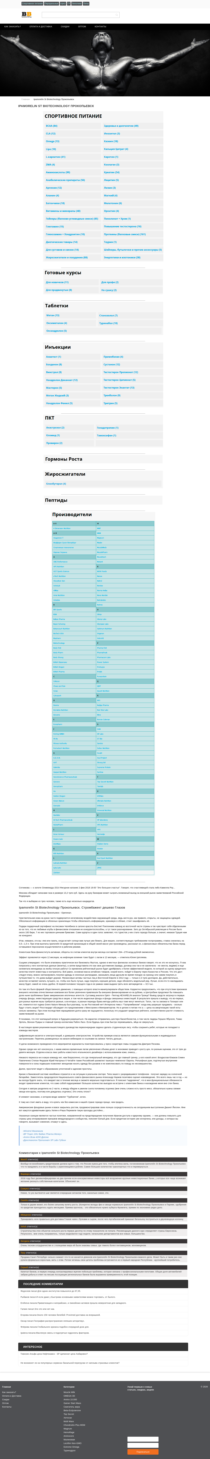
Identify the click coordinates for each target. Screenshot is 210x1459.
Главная (6, 1387)
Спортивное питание (32, 3)
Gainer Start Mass (72, 1403)
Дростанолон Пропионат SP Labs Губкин (45, 1140)
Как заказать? (12, 26)
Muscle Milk (69, 1392)
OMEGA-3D (69, 1396)
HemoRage (69, 1432)
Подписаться (142, 1452)
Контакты (100, 26)
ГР (69, 3)
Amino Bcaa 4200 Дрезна (36, 1137)
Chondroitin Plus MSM (74, 1425)
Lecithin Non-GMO (73, 1443)
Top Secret (69, 1414)
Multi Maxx (69, 1421)
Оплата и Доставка (40, 26)
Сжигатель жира (72, 1407)
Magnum (68, 1429)
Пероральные (51, 3)
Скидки (65, 26)
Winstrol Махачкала (33, 1131)
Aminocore (69, 1436)
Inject (63, 3)
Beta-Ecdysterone (72, 1410)
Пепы (86, 3)
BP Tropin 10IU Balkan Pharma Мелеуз (43, 1134)
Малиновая (69, 1439)
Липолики (76, 3)
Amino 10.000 (70, 1399)
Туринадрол (70, 1450)
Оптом (82, 26)
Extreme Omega (71, 1447)
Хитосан (68, 1418)
